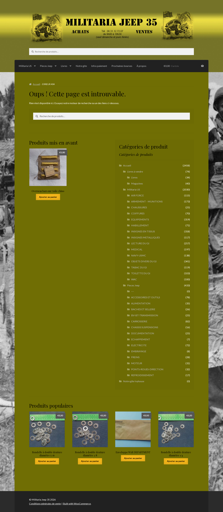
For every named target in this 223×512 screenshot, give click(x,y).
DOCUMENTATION (142, 333)
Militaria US (25, 65)
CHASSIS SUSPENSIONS (144, 327)
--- (132, 291)
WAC (134, 279)
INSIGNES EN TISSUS (143, 231)
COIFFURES (137, 213)
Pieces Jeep (46, 65)
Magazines (137, 183)
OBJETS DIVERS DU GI (144, 261)
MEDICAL (136, 249)
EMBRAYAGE (138, 351)
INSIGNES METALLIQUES (145, 237)
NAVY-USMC (138, 255)
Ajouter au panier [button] (48, 197)
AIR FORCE (137, 195)
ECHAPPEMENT (140, 339)
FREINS (135, 357)
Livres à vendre (135, 171)
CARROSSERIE (139, 321)
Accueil (36, 84)
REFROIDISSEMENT (142, 375)
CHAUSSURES (139, 207)
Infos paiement (99, 65)
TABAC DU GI (139, 267)
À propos (141, 65)
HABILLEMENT (140, 225)
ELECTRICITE (138, 345)
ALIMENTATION (140, 303)
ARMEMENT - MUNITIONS (147, 201)
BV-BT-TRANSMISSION (144, 315)
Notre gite (81, 65)
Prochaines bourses (122, 65)
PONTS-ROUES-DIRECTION (147, 369)
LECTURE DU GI (140, 243)
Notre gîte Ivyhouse (133, 381)
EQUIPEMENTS (140, 219)
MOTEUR (136, 363)
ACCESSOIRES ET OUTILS (145, 297)
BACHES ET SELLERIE (143, 309)
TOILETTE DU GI (140, 273)
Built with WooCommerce (77, 503)
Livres (64, 65)
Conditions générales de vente (45, 503)
